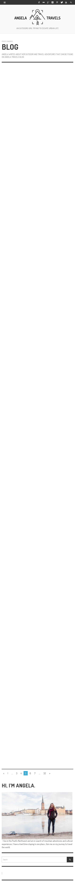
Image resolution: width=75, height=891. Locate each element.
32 (44, 773)
